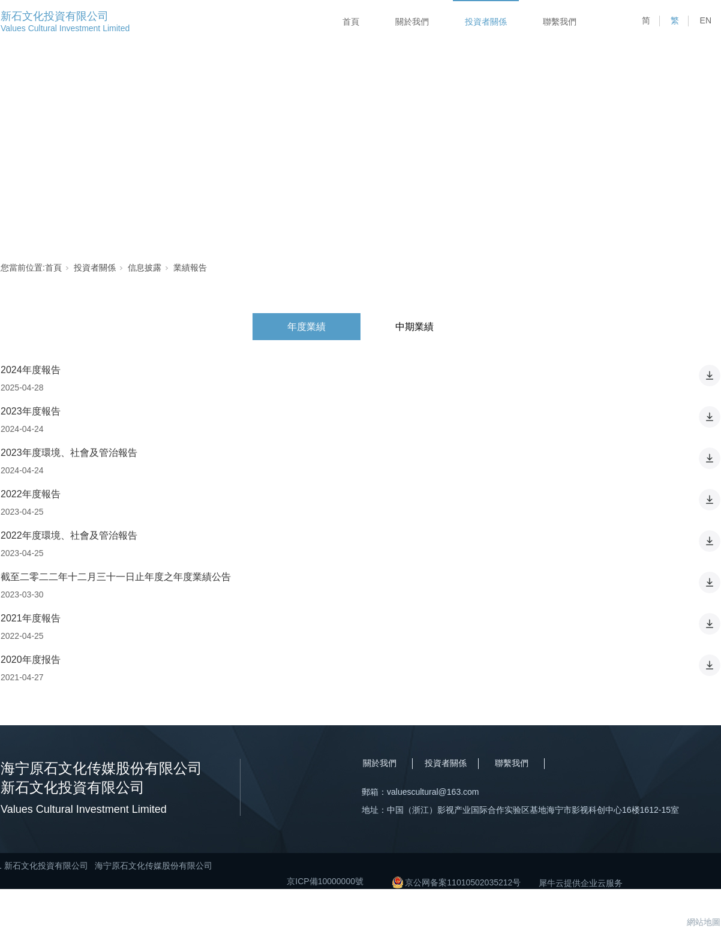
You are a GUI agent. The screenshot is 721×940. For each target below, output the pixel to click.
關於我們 (412, 21)
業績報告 (190, 267)
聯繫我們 (559, 21)
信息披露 (144, 267)
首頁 (351, 21)
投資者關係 (486, 21)
